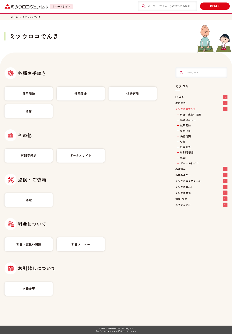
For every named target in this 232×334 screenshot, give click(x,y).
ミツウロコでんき (31, 17)
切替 (29, 111)
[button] (225, 97)
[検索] (143, 6)
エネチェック (201, 205)
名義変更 (29, 288)
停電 (29, 200)
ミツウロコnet (201, 187)
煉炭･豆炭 (201, 198)
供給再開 (132, 93)
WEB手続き (29, 155)
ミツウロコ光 (201, 193)
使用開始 (29, 93)
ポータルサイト (81, 155)
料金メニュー (80, 244)
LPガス (201, 97)
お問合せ (215, 6)
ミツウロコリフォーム (201, 181)
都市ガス (201, 103)
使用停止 (81, 93)
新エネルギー (201, 175)
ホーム (14, 17)
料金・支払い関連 (28, 244)
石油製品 (201, 169)
